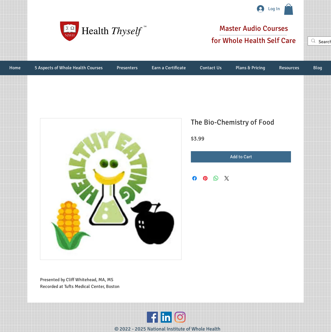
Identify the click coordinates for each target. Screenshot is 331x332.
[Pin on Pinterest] (205, 178)
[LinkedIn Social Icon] (166, 317)
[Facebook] (152, 317)
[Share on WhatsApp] (216, 178)
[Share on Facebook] (194, 178)
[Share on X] (226, 178)
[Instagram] (180, 317)
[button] (288, 9)
